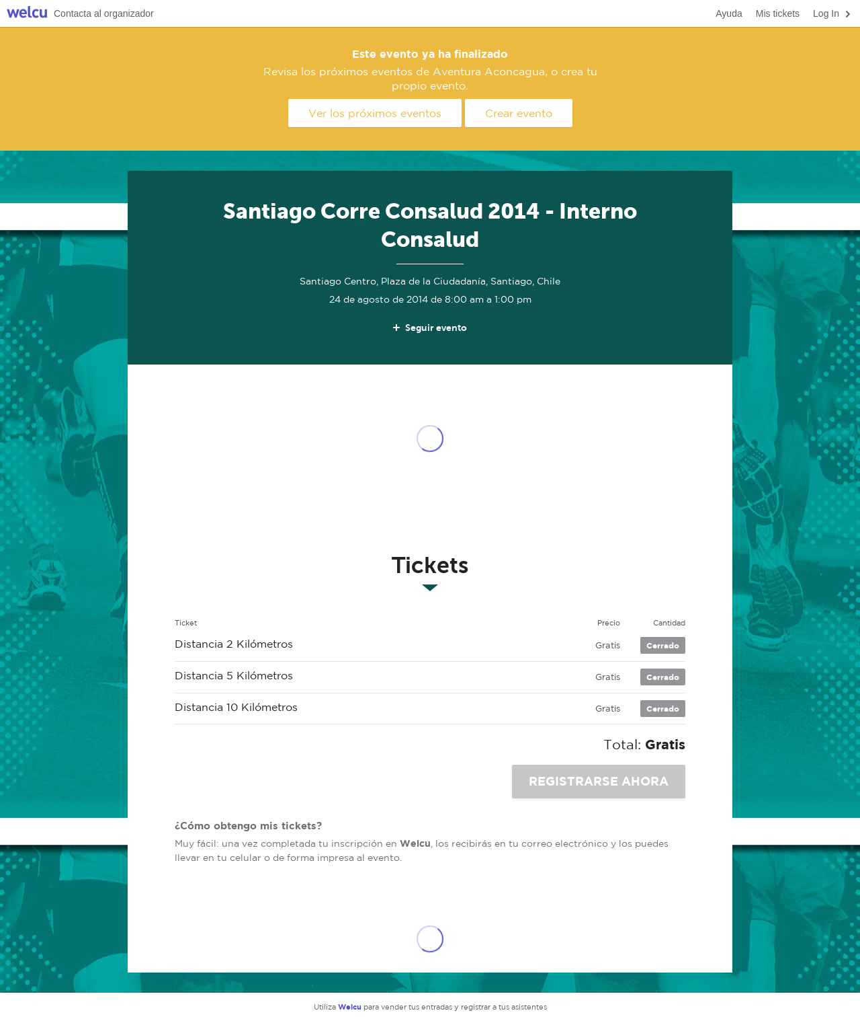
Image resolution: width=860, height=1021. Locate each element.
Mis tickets (778, 13)
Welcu (27, 14)
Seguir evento (429, 327)
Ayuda (729, 13)
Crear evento (518, 113)
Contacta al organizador (104, 13)
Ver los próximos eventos (374, 113)
